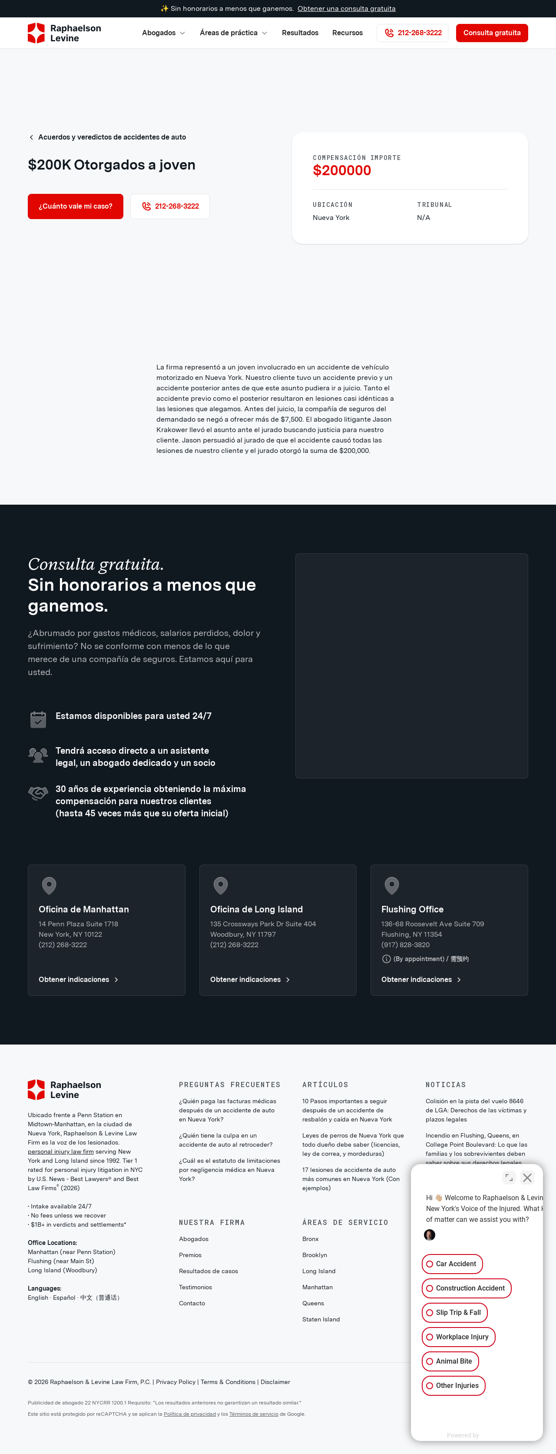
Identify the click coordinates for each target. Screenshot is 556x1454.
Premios (190, 1254)
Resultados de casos (208, 1271)
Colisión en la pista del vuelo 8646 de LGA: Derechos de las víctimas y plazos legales (476, 1110)
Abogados (193, 1238)
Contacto (192, 1303)
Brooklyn (314, 1254)
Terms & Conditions (228, 1381)
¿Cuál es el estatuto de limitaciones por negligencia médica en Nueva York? (229, 1169)
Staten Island (321, 1319)
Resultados (300, 33)
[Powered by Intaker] (482, 1435)
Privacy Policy (175, 1381)
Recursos (347, 33)
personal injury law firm (61, 1151)
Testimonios (195, 1287)
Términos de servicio (253, 1414)
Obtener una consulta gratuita (347, 8)
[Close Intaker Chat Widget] (527, 1176)
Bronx (310, 1238)
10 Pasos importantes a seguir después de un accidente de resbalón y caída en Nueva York (347, 1110)
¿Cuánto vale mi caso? (76, 206)
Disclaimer (275, 1381)
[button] (164, 33)
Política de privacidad (190, 1414)
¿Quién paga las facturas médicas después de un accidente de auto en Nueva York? (227, 1110)
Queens (313, 1303)
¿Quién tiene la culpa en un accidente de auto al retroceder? (226, 1140)
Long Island (319, 1271)
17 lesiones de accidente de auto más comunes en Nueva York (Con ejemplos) (351, 1178)
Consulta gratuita (492, 33)
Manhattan (317, 1287)
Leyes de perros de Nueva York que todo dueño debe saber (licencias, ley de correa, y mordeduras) (353, 1144)
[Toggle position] (509, 1176)
